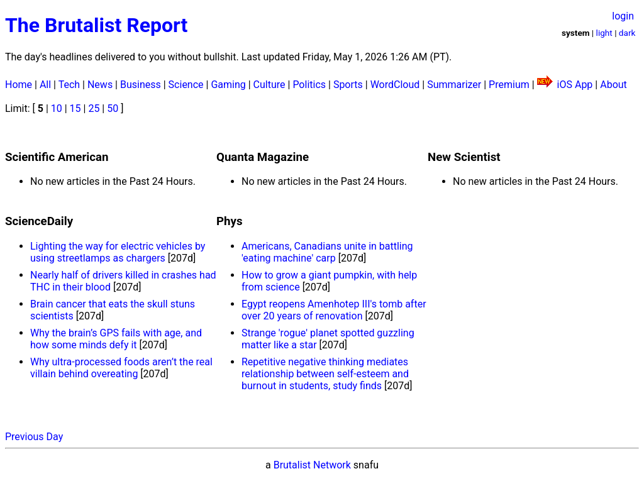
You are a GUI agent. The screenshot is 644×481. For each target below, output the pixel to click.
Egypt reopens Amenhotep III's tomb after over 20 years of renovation (334, 310)
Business (140, 85)
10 (56, 108)
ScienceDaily (39, 221)
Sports (348, 85)
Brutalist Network (312, 465)
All (45, 85)
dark (627, 33)
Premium (509, 85)
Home (18, 85)
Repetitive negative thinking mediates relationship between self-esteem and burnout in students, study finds (325, 374)
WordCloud (395, 85)
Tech (69, 85)
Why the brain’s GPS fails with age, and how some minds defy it (116, 339)
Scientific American (56, 157)
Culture (269, 85)
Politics (309, 85)
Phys (229, 221)
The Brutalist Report (96, 25)
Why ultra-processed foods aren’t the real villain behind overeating (121, 368)
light (604, 33)
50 (112, 108)
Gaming (228, 85)
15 (75, 108)
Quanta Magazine (262, 157)
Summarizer (454, 85)
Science (186, 85)
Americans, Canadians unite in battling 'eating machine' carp (327, 252)
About (613, 85)
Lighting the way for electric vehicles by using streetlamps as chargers (117, 252)
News (100, 85)
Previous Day (34, 437)
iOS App (575, 85)
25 (93, 108)
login (623, 16)
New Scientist (464, 157)
